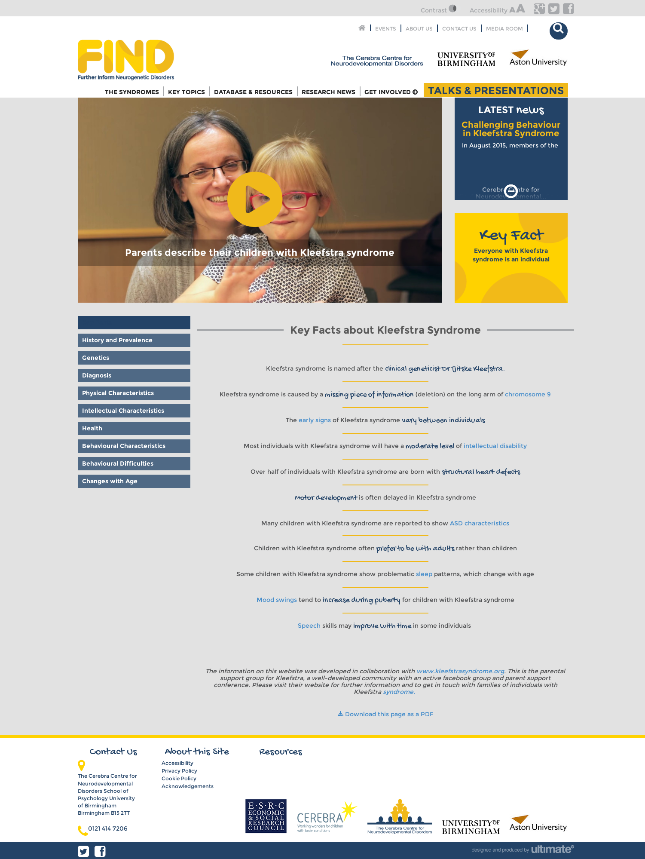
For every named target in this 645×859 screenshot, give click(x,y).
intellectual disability (495, 446)
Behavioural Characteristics (123, 446)
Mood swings (277, 600)
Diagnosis (96, 375)
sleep (424, 574)
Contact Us (459, 28)
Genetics (95, 358)
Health (92, 428)
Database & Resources (253, 92)
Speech (309, 625)
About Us (419, 28)
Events (385, 28)
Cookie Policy (179, 778)
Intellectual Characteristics (123, 410)
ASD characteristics (479, 523)
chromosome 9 (528, 394)
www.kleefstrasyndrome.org (460, 671)
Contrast (441, 10)
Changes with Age (110, 481)
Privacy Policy (179, 770)
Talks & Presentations (496, 90)
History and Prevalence (117, 340)
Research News (328, 92)
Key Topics (186, 92)
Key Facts (97, 322)
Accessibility (497, 10)
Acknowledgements (188, 786)
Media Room (504, 28)
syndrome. (400, 692)
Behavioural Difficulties (117, 463)
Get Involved (391, 92)
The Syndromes (132, 92)
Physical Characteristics (118, 393)
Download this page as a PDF (385, 714)
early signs (315, 420)
